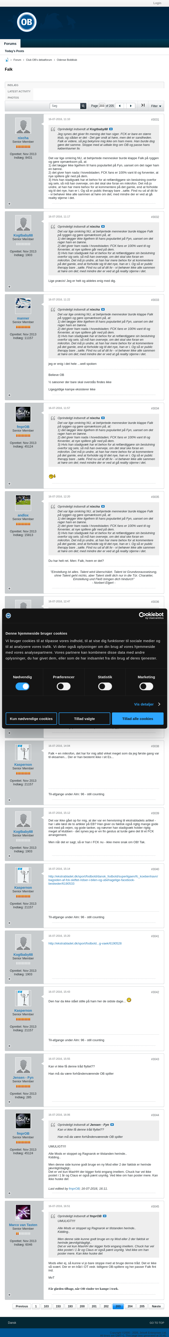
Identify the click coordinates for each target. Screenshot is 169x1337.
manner (23, 318)
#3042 (155, 992)
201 (94, 1306)
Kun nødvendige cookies (31, 719)
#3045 (155, 1206)
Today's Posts (14, 51)
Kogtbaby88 (23, 235)
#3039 (155, 813)
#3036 (155, 602)
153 (58, 1306)
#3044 (155, 1115)
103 (46, 1306)
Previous (22, 1306)
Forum (17, 59)
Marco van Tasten (23, 1225)
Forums (10, 44)
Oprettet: (16, 154)
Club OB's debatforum (39, 59)
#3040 (155, 869)
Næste (156, 1306)
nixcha (23, 138)
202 (106, 1306)
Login (157, 3)
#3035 (155, 497)
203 (118, 1306)
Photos (13, 97)
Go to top (157, 1322)
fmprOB (23, 427)
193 (70, 1306)
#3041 (155, 936)
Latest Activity (19, 91)
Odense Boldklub (67, 59)
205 (142, 1306)
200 (82, 1306)
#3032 (155, 217)
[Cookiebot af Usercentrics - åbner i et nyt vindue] (142, 615)
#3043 (155, 1059)
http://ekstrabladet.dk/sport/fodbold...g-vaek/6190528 (85, 943)
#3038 (155, 746)
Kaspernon (23, 765)
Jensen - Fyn (23, 1077)
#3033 (155, 300)
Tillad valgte (84, 719)
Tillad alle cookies (137, 719)
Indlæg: (19, 157)
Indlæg (12, 85)
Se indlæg (111, 129)
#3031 (155, 119)
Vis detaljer (144, 704)
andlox (23, 515)
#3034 (155, 408)
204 (130, 1306)
